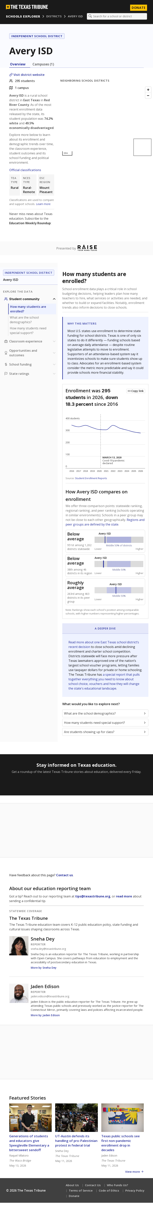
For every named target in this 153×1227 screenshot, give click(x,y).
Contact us (64, 875)
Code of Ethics (109, 1191)
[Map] (106, 121)
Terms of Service (81, 1191)
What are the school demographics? (24, 320)
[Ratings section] (30, 374)
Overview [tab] (18, 64)
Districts (54, 16)
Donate (74, 1196)
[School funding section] (30, 364)
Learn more (43, 204)
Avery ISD (75, 16)
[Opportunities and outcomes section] (30, 353)
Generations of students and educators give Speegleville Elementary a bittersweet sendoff (29, 1143)
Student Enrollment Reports (91, 478)
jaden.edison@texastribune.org (50, 996)
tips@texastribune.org (92, 896)
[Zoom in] (148, 90)
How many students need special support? (28, 330)
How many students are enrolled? (28, 309)
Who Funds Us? (117, 1185)
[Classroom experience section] (30, 341)
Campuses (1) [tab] (43, 64)
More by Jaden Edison (45, 1015)
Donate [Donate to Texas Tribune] (138, 8)
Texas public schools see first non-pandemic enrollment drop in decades (120, 1143)
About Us (72, 1185)
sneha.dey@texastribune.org (48, 949)
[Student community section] (30, 299)
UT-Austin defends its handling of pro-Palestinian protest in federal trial (76, 1141)
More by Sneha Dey (44, 968)
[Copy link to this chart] (135, 391)
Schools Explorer (23, 16)
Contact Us (93, 1185)
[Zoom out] (148, 96)
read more (124, 896)
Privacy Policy (134, 1191)
